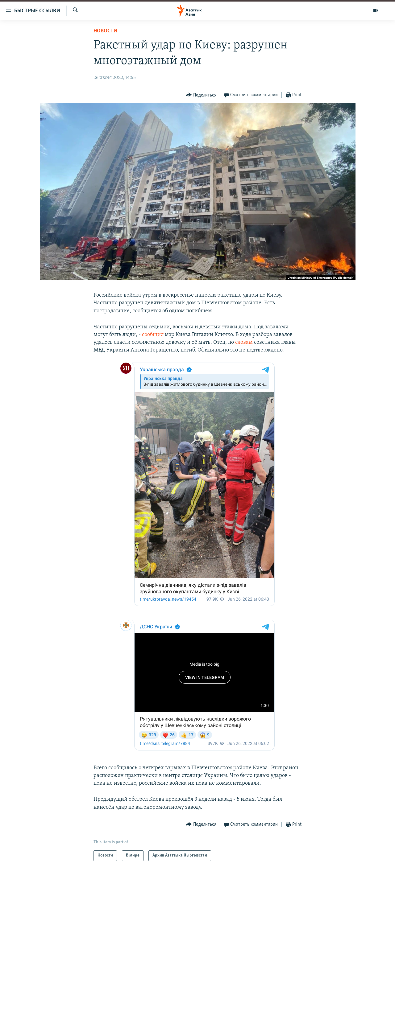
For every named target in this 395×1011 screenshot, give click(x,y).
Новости (105, 31)
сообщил (153, 335)
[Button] (201, 95)
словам (244, 342)
